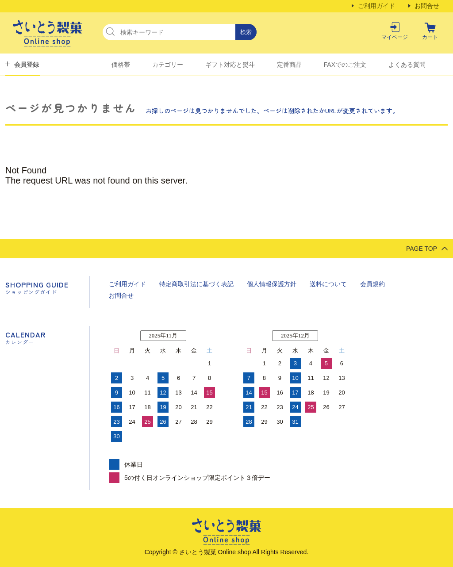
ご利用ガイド (376, 5)
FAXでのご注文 (345, 64)
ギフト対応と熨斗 (230, 64)
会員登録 (26, 64)
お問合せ (427, 5)
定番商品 (289, 64)
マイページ (394, 37)
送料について (328, 283)
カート (430, 37)
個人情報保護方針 (271, 283)
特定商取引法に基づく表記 (196, 283)
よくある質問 (407, 64)
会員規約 (372, 283)
